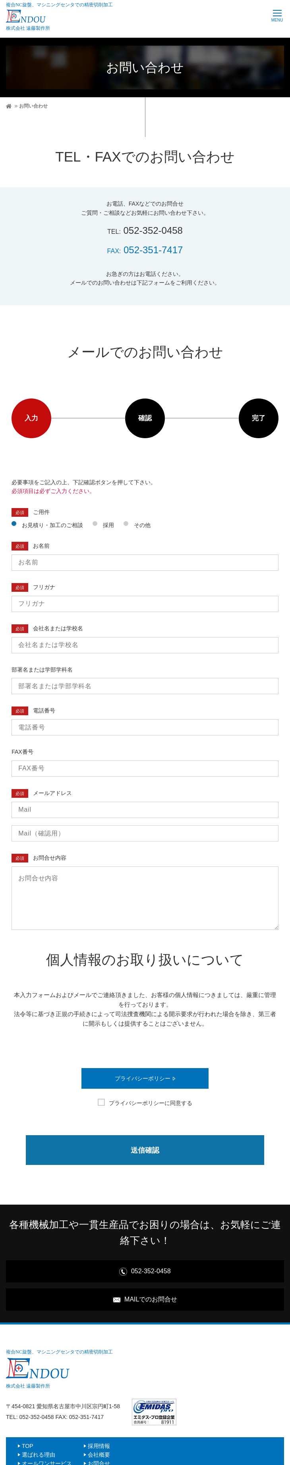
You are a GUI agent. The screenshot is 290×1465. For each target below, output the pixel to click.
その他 (142, 525)
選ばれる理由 (38, 1455)
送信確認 (145, 1151)
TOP (27, 1447)
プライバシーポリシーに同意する (150, 1103)
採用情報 (99, 1447)
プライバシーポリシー (142, 1079)
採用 (108, 525)
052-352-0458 (145, 230)
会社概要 (99, 1455)
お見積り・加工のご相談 (52, 525)
